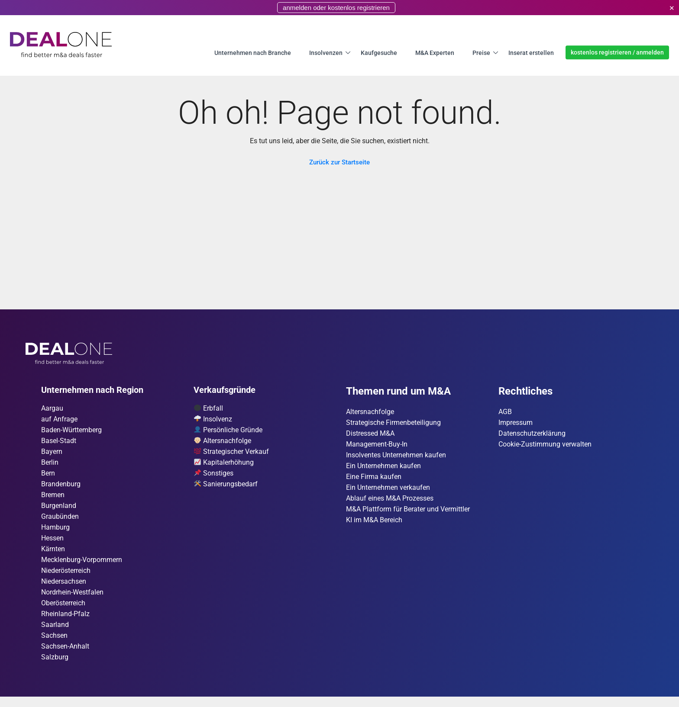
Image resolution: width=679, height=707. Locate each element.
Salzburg (54, 667)
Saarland (55, 634)
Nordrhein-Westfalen (72, 600)
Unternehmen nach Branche (252, 52)
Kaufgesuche (379, 52)
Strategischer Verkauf (231, 454)
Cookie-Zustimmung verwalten (545, 446)
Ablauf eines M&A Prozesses (389, 502)
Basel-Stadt (58, 442)
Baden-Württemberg (71, 431)
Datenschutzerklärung (532, 435)
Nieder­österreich (66, 577)
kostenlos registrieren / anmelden (617, 52)
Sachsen (54, 645)
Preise (481, 52)
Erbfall (208, 409)
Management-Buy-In (376, 446)
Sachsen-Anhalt (65, 656)
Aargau (52, 409)
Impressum (515, 423)
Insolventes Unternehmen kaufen (396, 457)
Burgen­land (58, 510)
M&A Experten (434, 52)
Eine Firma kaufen (373, 480)
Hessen (52, 544)
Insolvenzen (326, 52)
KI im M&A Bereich (374, 525)
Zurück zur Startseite (339, 162)
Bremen (53, 499)
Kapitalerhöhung (224, 465)
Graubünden (60, 521)
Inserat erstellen (531, 52)
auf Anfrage (59, 420)
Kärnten (53, 555)
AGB (505, 412)
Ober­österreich (63, 611)
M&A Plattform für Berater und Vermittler (408, 513)
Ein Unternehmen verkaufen (388, 491)
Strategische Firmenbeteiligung (393, 423)
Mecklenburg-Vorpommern (81, 566)
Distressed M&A (370, 435)
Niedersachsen (63, 589)
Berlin (49, 465)
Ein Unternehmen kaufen (383, 468)
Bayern (51, 454)
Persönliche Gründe (228, 431)
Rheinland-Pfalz (65, 622)
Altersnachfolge (222, 442)
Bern (48, 476)
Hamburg (55, 532)
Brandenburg (61, 487)
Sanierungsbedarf (226, 487)
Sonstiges (213, 476)
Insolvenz (213, 420)
